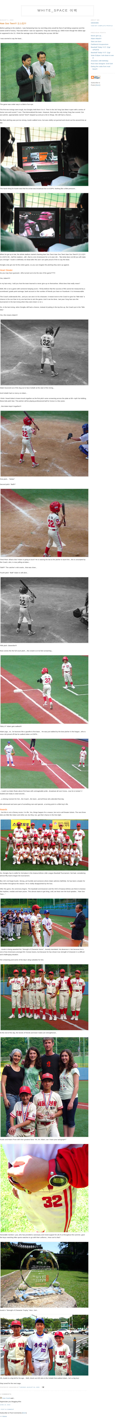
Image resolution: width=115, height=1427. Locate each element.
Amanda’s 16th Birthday (99, 61)
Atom (24, 1413)
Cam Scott (6, 1398)
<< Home (3, 1416)
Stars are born (96, 41)
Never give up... (96, 36)
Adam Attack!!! (96, 38)
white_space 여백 (57, 10)
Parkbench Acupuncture (99, 44)
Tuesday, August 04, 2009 (29, 1387)
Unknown (95, 23)
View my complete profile (102, 25)
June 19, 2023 (5, 1404)
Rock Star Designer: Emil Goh (102, 64)
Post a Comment (7, 1409)
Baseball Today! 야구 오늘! (100, 52)
